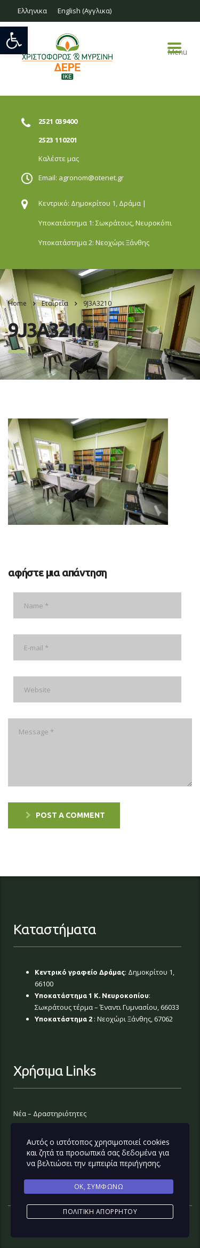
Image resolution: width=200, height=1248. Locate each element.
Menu (174, 48)
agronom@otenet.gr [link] (91, 177)
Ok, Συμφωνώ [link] (99, 1186)
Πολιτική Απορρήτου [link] (100, 1211)
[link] (14, 40)
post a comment (65, 815)
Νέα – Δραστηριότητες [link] (49, 1113)
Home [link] (17, 303)
